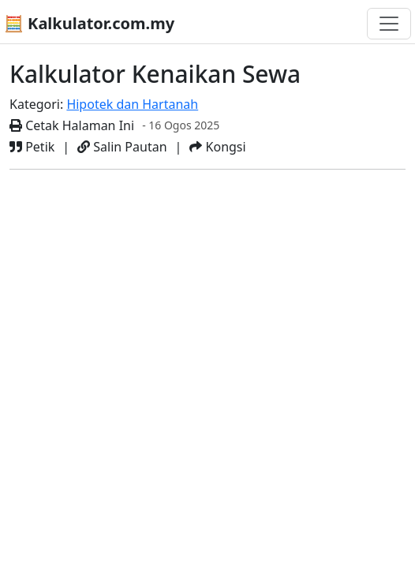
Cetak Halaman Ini (71, 125)
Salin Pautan (121, 146)
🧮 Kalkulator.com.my (89, 23)
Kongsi (217, 146)
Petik (31, 146)
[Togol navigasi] (389, 23)
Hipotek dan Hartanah (132, 104)
